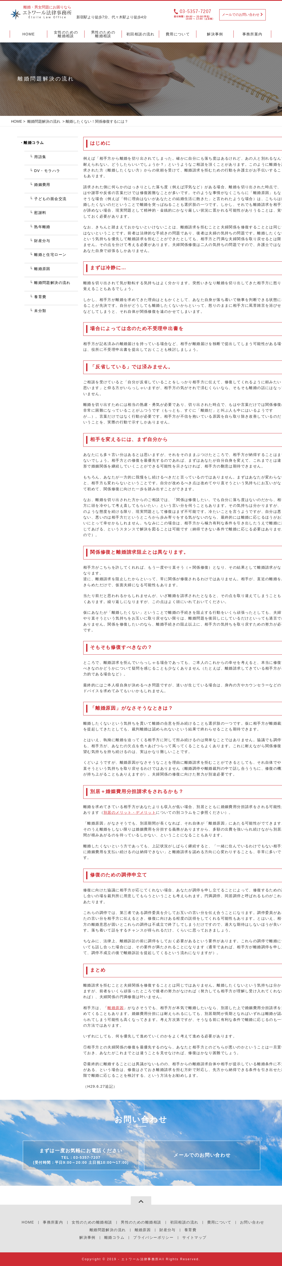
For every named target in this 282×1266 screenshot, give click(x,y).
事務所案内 (53, 1222)
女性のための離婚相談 (92, 1222)
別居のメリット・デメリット (129, 812)
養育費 (40, 297)
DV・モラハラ (47, 171)
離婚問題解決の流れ (43, 121)
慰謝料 (40, 213)
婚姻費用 (42, 184)
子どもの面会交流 (50, 199)
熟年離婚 (42, 227)
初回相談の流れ (184, 1222)
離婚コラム (34, 143)
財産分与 (42, 241)
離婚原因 (115, 1008)
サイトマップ (194, 1237)
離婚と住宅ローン (50, 254)
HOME (16, 121)
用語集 (40, 157)
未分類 (40, 311)
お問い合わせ (252, 1222)
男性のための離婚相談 (141, 1222)
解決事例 (87, 1237)
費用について (219, 1222)
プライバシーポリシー (153, 1237)
